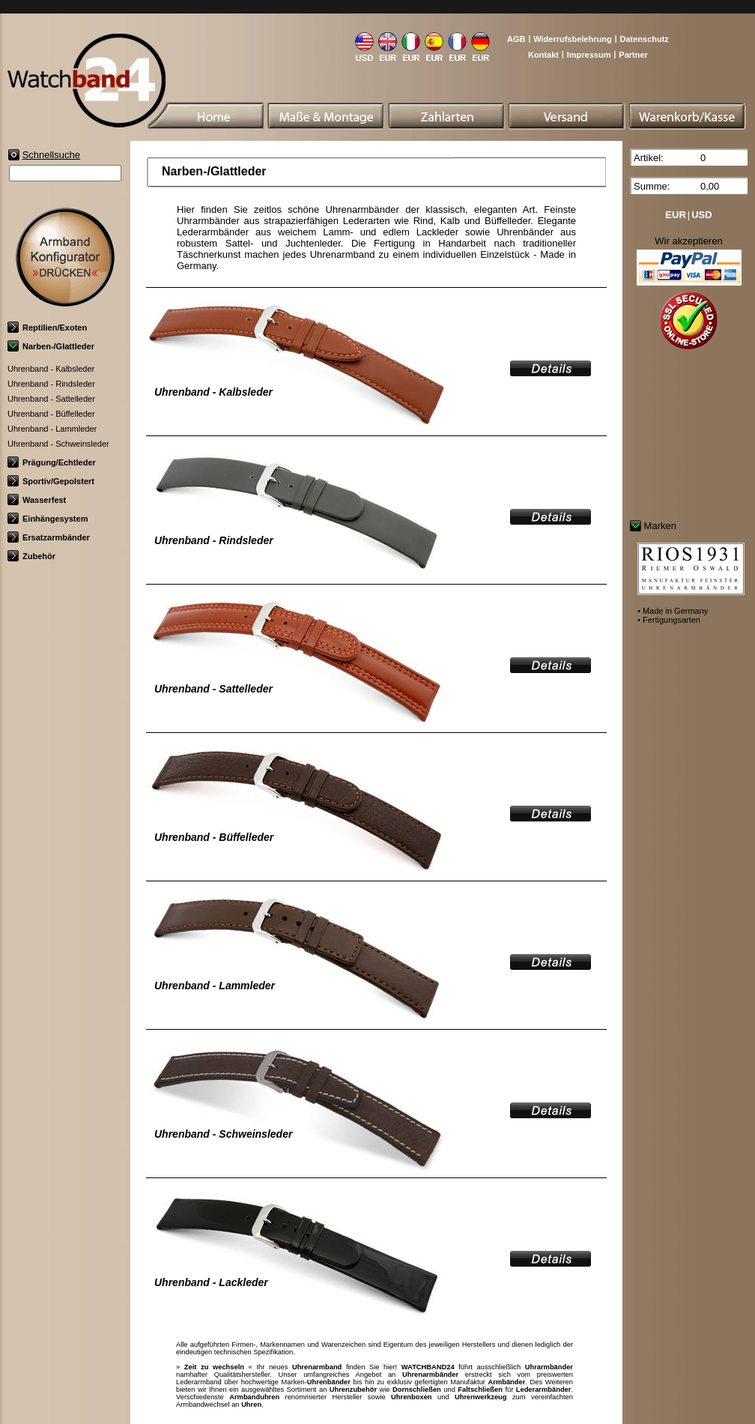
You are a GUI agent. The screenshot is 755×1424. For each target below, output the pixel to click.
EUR (675, 214)
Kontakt (543, 54)
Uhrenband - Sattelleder (51, 398)
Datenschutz (643, 38)
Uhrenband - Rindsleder (51, 383)
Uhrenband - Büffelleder (51, 413)
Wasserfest (36, 499)
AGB (516, 38)
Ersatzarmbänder (48, 537)
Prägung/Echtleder (51, 462)
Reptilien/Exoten (47, 327)
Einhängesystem (47, 518)
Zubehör (31, 556)
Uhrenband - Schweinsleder (58, 443)
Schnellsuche (51, 154)
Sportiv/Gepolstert (50, 481)
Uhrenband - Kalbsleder (50, 368)
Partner (633, 54)
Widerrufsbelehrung (572, 38)
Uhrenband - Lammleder (52, 428)
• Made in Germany (672, 610)
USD (701, 214)
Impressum (589, 54)
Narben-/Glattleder (50, 346)
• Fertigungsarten (668, 619)
